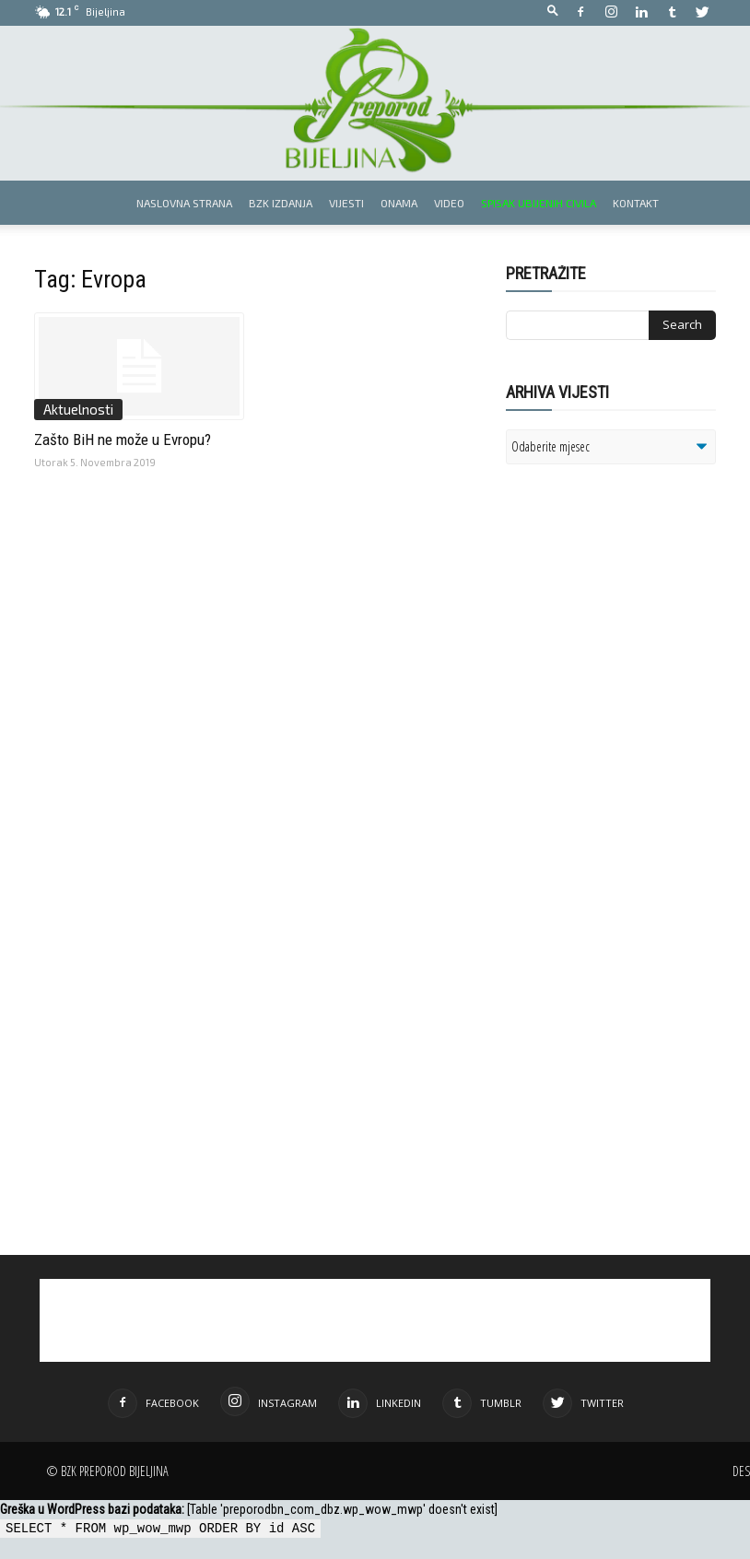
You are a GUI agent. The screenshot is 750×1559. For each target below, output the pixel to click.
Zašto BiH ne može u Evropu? (122, 439)
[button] (553, 12)
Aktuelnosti (78, 409)
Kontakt (636, 202)
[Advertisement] (628, 688)
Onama (399, 202)
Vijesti (346, 202)
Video (449, 202)
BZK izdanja (280, 202)
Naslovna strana (184, 202)
